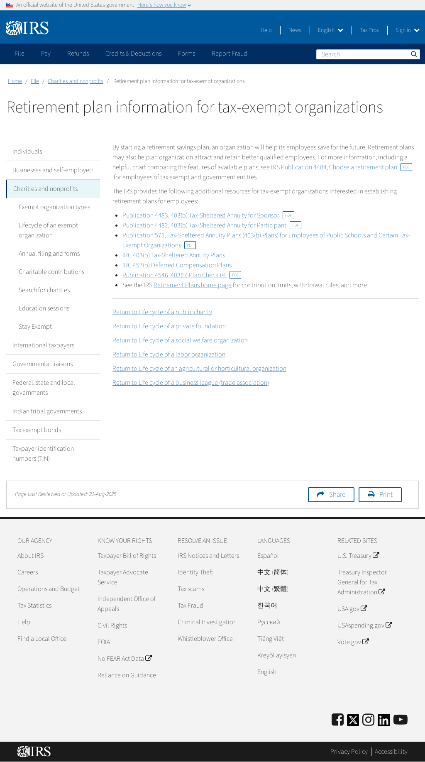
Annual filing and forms (49, 253)
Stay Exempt (35, 326)
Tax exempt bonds (36, 430)
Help (266, 30)
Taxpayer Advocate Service (123, 577)
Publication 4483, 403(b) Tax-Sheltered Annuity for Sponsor (208, 215)
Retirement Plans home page (193, 285)
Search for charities (44, 290)
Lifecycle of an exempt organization (48, 230)
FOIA (104, 642)
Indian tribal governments (47, 411)
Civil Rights (112, 625)
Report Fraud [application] (229, 53)
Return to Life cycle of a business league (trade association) (190, 382)
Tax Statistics (34, 605)
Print (386, 495)
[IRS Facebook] (338, 720)
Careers (27, 572)
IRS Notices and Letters (208, 555)
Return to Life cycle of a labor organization (168, 354)
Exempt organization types (54, 207)
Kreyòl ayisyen (276, 655)
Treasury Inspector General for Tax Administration (362, 582)
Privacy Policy (349, 751)
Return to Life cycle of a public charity (162, 312)
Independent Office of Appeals (127, 603)
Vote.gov (353, 642)
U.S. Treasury (358, 555)
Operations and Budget (48, 588)
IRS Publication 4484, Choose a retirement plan (341, 167)
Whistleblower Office (205, 638)
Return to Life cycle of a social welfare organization (180, 340)
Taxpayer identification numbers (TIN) (43, 453)
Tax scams (191, 588)
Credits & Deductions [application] (133, 53)
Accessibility (391, 751)
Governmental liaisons (42, 364)
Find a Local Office (41, 638)
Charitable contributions (51, 271)
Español (268, 555)
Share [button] (337, 495)
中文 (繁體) (272, 588)
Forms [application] (186, 53)
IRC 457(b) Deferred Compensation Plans (177, 265)
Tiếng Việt (270, 638)
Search (413, 54)
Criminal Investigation (207, 622)
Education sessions (44, 308)
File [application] (19, 53)
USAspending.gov (364, 625)
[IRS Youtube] (400, 720)
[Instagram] (368, 720)
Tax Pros (369, 30)
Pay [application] (46, 53)
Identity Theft (195, 572)
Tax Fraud (190, 605)
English (330, 30)
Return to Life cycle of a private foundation (169, 326)
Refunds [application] (78, 53)
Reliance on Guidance (127, 675)
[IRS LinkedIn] (384, 723)
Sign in (408, 30)
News (294, 30)
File (35, 81)
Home (15, 81)
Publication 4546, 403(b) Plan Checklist (181, 275)
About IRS (30, 555)
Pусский (268, 622)
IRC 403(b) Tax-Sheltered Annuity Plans (173, 255)
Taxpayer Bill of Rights (127, 555)
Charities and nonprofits (75, 81)
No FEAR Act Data (124, 658)
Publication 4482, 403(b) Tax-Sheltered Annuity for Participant (211, 225)
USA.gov (352, 608)
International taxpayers (43, 345)
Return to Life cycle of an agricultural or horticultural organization (199, 368)
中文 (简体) (272, 572)
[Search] (368, 54)
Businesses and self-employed (52, 170)
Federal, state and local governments (43, 387)
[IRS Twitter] (353, 723)
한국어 (267, 605)
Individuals (27, 151)
